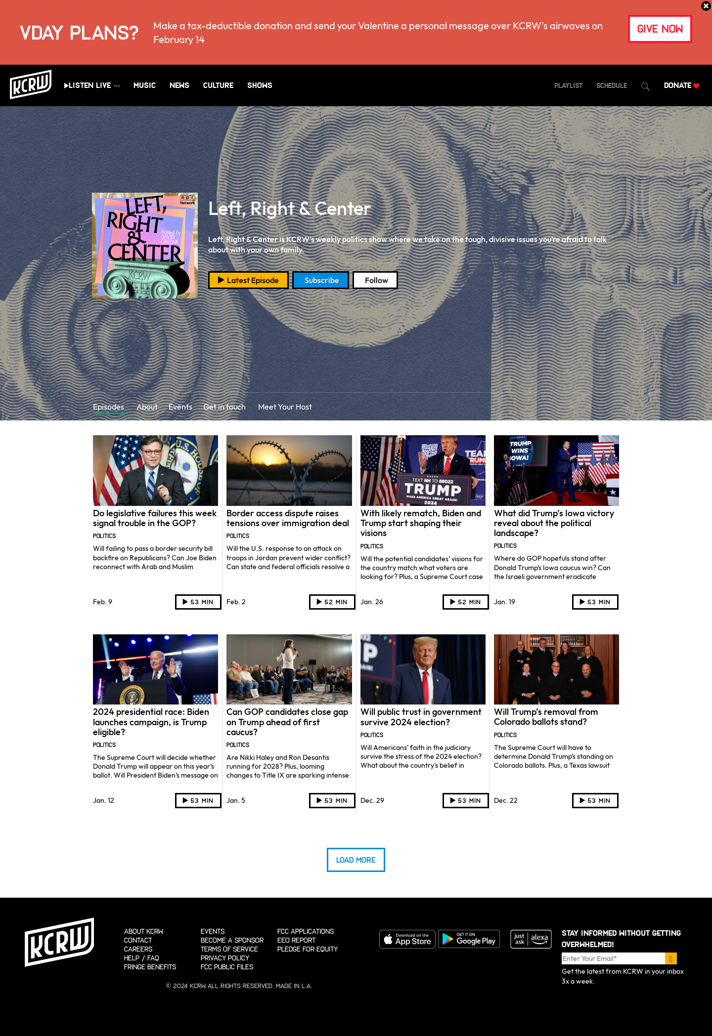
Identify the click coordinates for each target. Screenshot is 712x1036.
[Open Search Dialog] (645, 86)
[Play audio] (198, 602)
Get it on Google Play (469, 939)
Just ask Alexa (531, 939)
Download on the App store (407, 939)
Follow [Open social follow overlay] (376, 280)
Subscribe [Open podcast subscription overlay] (322, 280)
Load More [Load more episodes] (356, 860)
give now (660, 29)
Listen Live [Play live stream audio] (90, 85)
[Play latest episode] (248, 280)
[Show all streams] (117, 85)
